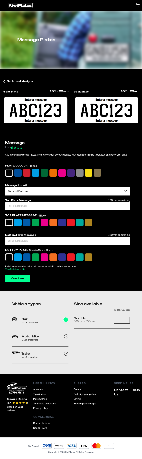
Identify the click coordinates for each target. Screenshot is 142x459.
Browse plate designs (85, 403)
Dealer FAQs (40, 427)
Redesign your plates (85, 394)
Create (77, 389)
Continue (17, 278)
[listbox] (67, 191)
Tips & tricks (39, 394)
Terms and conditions (44, 403)
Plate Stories (40, 398)
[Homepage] (21, 5)
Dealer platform (41, 423)
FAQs (135, 390)
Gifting (77, 398)
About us (38, 389)
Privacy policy (40, 408)
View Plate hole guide (15, 269)
